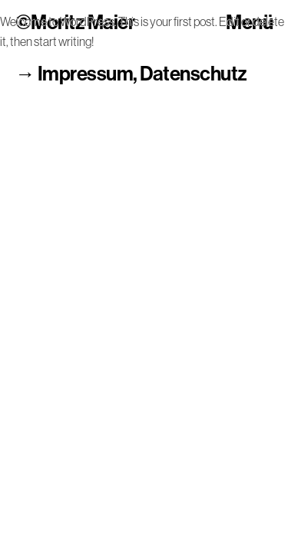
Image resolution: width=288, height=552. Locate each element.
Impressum (85, 75)
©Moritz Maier (74, 23)
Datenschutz (193, 75)
